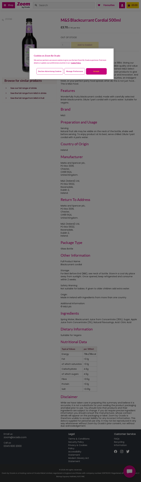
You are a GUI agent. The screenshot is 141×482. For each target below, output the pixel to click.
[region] (71, 63)
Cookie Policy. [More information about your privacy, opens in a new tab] (76, 63)
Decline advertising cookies (49, 71)
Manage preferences (74, 71)
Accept (96, 71)
